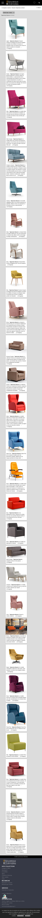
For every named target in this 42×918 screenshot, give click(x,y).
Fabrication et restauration (8, 890)
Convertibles (5, 872)
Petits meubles (5, 877)
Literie (3, 879)
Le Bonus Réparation (6, 893)
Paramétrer (20, 915)
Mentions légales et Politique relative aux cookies (13, 901)
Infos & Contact (5, 904)
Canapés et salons (6, 7)
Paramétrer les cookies (7, 903)
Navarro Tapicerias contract (18, 7)
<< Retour (38, 7)
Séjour (3, 873)
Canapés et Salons (6, 868)
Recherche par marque (7, 884)
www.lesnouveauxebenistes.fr (8, 906)
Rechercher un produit (7, 883)
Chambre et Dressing (7, 875)
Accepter (27, 915)
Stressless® (4, 870)
